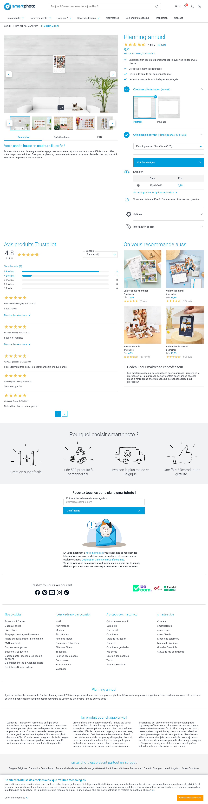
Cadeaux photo (13, 625)
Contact (178, 17)
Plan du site (112, 630)
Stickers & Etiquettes (16, 651)
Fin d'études (62, 634)
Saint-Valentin (63, 664)
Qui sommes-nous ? (117, 621)
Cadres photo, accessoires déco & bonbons (23, 657)
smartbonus (163, 630)
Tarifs (109, 660)
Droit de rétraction (116, 638)
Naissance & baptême (67, 643)
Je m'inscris (73, 510)
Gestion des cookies (117, 655)
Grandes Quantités (167, 647)
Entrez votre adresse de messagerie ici (87, 498)
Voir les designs (146, 162)
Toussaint (61, 651)
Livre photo (11, 630)
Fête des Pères (64, 647)
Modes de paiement (168, 638)
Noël (58, 621)
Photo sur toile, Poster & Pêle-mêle (24, 638)
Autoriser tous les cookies (190, 798)
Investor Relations (116, 664)
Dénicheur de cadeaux (137, 17)
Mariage (60, 630)
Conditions (112, 634)
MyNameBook (12, 643)
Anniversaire (62, 625)
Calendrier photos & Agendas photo (24, 662)
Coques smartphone (16, 647)
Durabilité (111, 625)
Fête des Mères (64, 638)
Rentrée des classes (67, 655)
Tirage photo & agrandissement (22, 634)
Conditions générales (118, 647)
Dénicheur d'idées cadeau (18, 667)
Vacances (61, 669)
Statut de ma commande (170, 651)
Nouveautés (112, 17)
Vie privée (111, 651)
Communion (62, 660)
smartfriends (164, 634)
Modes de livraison (167, 643)
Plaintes (110, 643)
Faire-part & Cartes (15, 621)
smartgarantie (164, 625)
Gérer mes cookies (16, 797)
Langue (90, 250)
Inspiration (162, 17)
